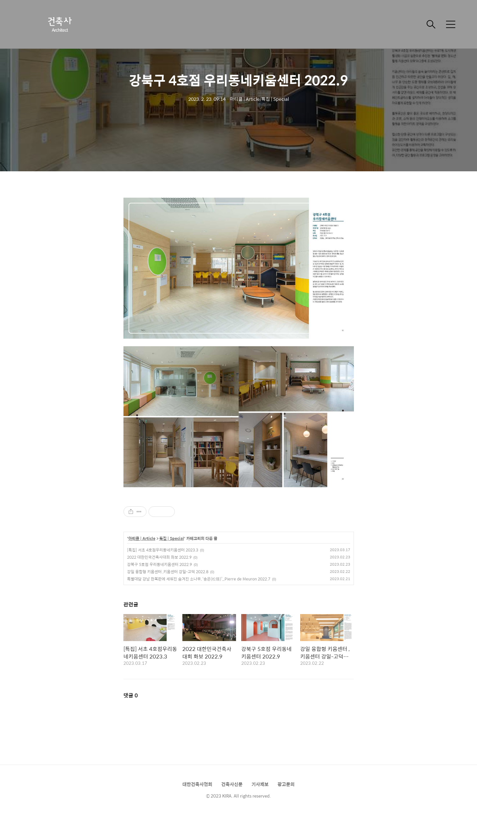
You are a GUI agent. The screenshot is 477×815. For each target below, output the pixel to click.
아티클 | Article (141, 538)
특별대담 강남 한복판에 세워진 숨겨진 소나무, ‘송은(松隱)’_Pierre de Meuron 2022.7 (198, 579)
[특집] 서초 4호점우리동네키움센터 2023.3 (162, 550)
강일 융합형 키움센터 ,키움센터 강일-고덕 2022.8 (167, 572)
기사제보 (260, 784)
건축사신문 (232, 784)
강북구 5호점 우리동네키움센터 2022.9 (159, 564)
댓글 (130, 695)
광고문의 (286, 784)
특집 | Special (171, 538)
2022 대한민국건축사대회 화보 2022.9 (159, 557)
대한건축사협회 (197, 784)
